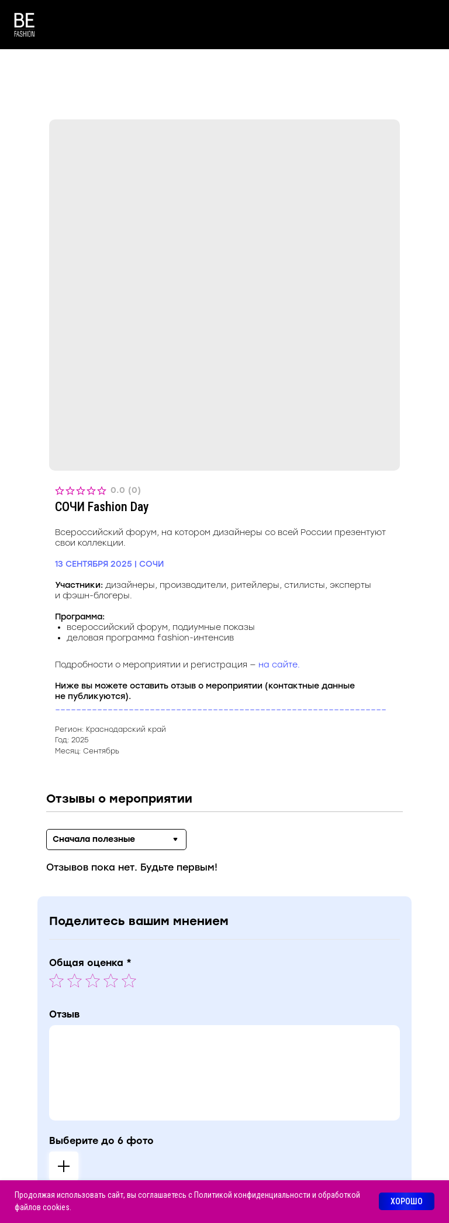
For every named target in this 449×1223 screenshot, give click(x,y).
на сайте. (279, 665)
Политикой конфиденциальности (252, 1195)
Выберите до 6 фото (101, 1140)
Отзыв (64, 1014)
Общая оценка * (90, 962)
